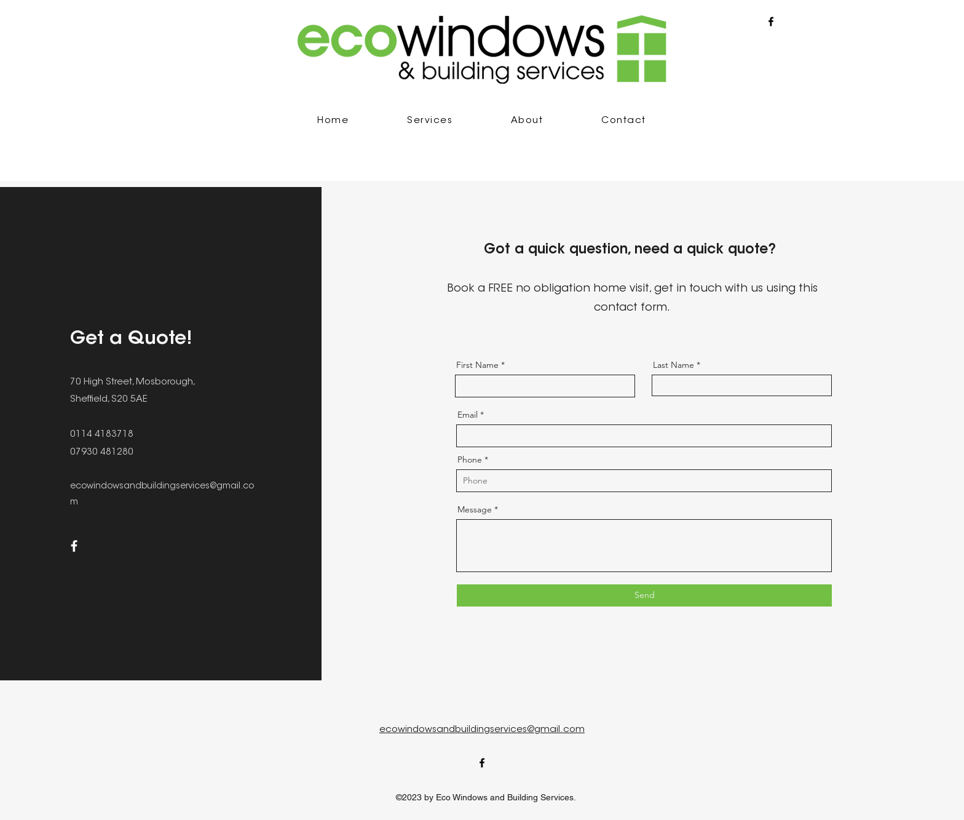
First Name (477, 364)
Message (474, 509)
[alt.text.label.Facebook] (771, 21)
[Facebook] (74, 546)
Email (467, 414)
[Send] (644, 595)
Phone (469, 459)
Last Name (673, 364)
